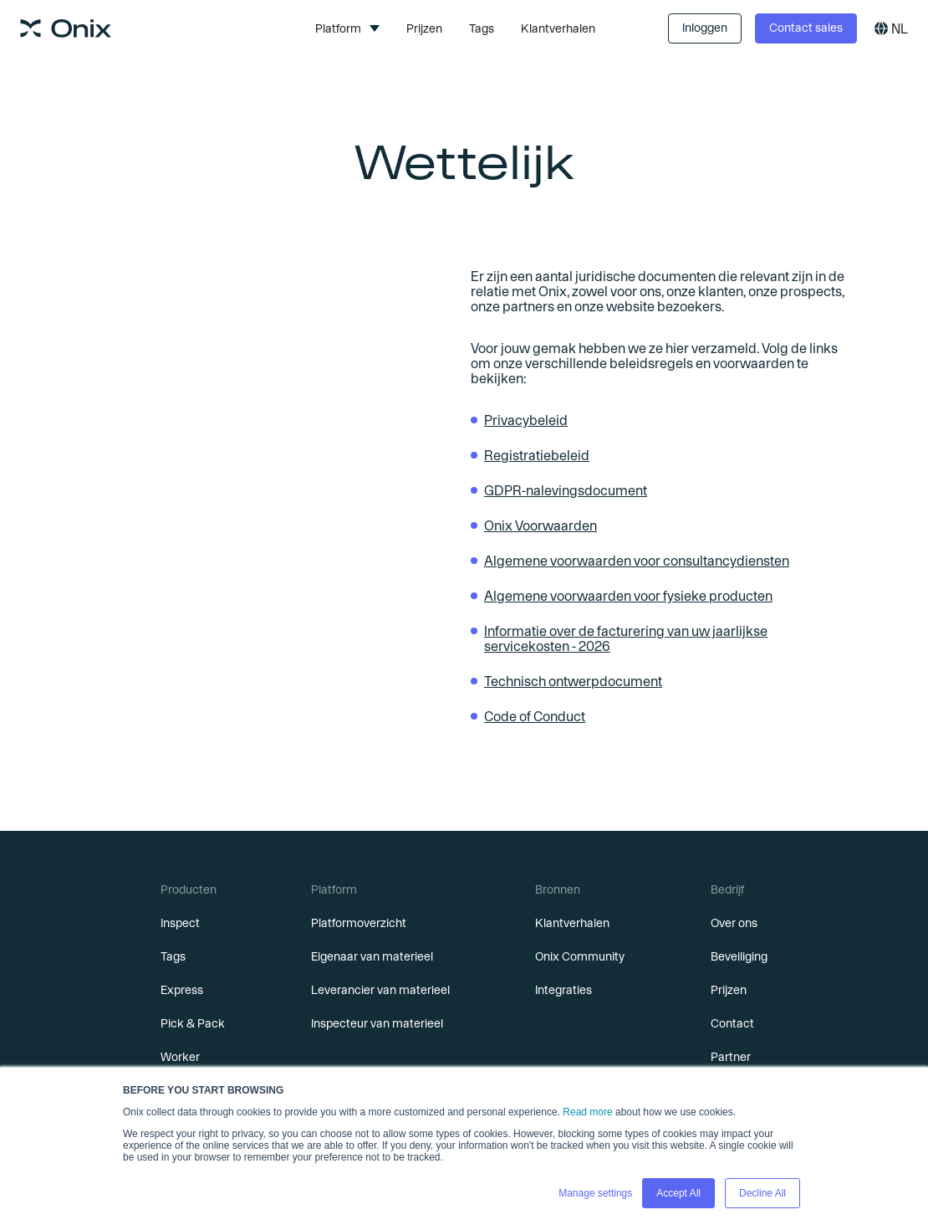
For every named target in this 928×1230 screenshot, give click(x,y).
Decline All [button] (762, 1193)
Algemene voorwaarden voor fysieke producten (628, 595)
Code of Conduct (534, 716)
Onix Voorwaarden (540, 525)
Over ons (734, 923)
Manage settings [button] (595, 1193)
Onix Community (580, 956)
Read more (587, 1112)
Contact (732, 1023)
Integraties (563, 990)
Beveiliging (739, 956)
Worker (180, 1056)
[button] (347, 28)
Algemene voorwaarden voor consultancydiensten (636, 560)
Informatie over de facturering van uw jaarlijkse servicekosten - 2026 (625, 638)
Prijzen (424, 28)
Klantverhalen (558, 28)
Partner (731, 1056)
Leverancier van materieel (380, 990)
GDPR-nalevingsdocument (565, 490)
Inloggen (704, 27)
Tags (481, 28)
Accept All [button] (678, 1193)
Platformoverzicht (358, 923)
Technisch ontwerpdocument (573, 681)
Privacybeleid (526, 420)
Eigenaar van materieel (372, 956)
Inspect (180, 923)
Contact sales (806, 27)
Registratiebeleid (536, 455)
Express (182, 990)
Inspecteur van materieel (377, 1023)
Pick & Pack (193, 1023)
